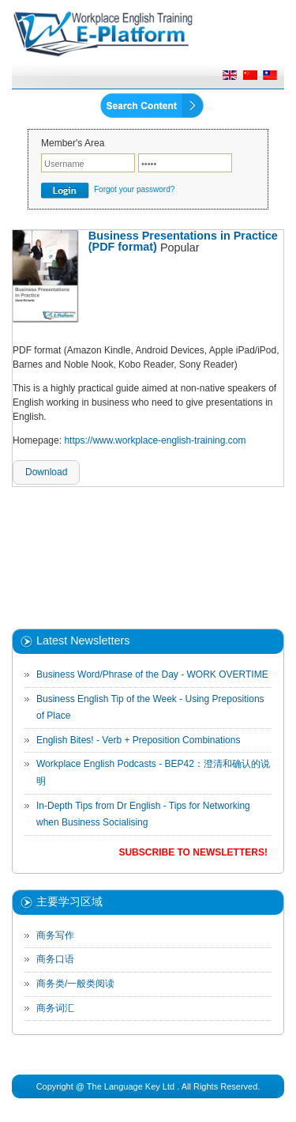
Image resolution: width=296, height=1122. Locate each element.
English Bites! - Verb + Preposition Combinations (138, 740)
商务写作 (55, 935)
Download (46, 472)
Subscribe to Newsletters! (192, 852)
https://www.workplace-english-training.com (154, 440)
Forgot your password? (134, 189)
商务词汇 (55, 1008)
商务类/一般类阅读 (75, 983)
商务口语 (55, 959)
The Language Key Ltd (130, 1086)
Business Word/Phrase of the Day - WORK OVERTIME (152, 674)
